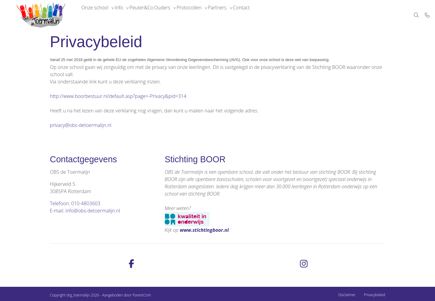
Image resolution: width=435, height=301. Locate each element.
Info (127, 15)
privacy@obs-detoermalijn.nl (80, 125)
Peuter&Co (155, 15)
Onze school (97, 15)
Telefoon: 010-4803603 (75, 203)
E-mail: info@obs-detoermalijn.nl (85, 210)
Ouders (181, 15)
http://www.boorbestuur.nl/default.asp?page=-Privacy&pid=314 (118, 96)
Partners (246, 15)
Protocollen (213, 15)
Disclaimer (346, 294)
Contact (276, 15)
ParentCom (142, 295)
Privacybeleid (374, 294)
